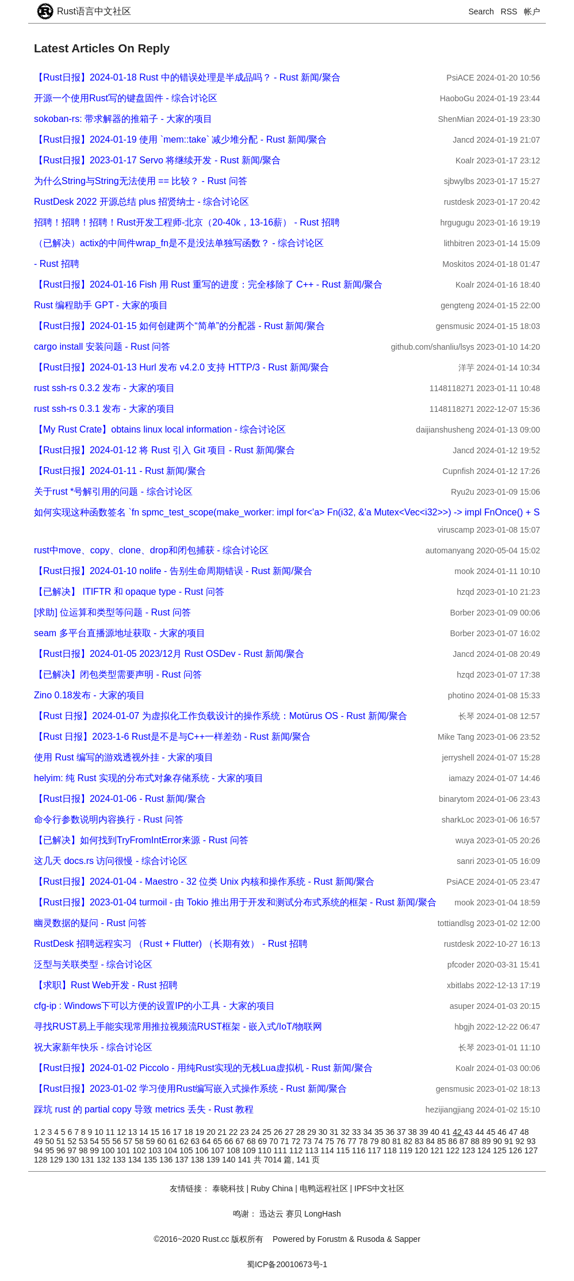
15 (156, 1132)
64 (207, 1141)
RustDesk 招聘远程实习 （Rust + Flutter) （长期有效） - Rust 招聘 (171, 944)
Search (481, 11)
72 (297, 1141)
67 (240, 1141)
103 (156, 1150)
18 (189, 1132)
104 (171, 1150)
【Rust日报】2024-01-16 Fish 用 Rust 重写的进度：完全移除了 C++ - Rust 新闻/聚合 (208, 284)
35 (379, 1132)
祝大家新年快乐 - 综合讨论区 (93, 1047)
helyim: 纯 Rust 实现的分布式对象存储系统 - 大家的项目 (148, 778)
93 (531, 1141)
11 (111, 1132)
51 (61, 1141)
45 (492, 1132)
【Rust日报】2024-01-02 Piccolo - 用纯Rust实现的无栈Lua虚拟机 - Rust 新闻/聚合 (203, 1068)
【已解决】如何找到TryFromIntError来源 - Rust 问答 (141, 840)
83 (420, 1141)
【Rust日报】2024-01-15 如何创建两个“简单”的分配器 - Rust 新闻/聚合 (179, 326)
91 (509, 1141)
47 (514, 1132)
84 (431, 1141)
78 (364, 1141)
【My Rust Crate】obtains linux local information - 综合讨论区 (160, 429)
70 (274, 1141)
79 (375, 1141)
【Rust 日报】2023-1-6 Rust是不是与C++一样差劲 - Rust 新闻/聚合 (172, 736)
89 (487, 1141)
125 (500, 1150)
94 (39, 1150)
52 (72, 1141)
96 (61, 1150)
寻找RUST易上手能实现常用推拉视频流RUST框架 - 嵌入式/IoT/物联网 (178, 1026)
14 (144, 1132)
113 (312, 1150)
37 (402, 1132)
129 (57, 1159)
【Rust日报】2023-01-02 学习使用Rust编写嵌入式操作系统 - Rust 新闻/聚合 (190, 1088)
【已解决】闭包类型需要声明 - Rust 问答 (118, 674)
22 (234, 1132)
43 (469, 1132)
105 (187, 1150)
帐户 (532, 11)
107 (219, 1150)
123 (469, 1150)
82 (408, 1141)
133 (120, 1159)
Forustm (332, 1239)
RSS (509, 11)
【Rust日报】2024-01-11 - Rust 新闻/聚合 (120, 471)
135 (151, 1159)
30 (324, 1132)
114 (328, 1150)
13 (133, 1132)
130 (73, 1159)
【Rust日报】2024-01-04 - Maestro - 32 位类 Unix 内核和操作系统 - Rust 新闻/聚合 (204, 881)
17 (178, 1132)
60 (162, 1141)
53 (84, 1141)
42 (458, 1132)
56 (117, 1141)
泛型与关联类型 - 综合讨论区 (93, 964)
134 (136, 1159)
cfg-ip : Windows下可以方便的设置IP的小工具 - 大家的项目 (154, 1006)
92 (520, 1141)
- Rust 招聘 (56, 264)
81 (397, 1141)
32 (346, 1132)
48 (524, 1132)
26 (279, 1132)
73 (308, 1141)
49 (39, 1141)
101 (124, 1150)
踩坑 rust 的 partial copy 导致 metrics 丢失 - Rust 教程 (144, 1109)
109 (250, 1150)
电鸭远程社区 (324, 1188)
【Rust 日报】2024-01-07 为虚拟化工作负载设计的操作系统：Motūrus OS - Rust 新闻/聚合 (220, 716)
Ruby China (272, 1188)
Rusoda (370, 1239)
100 (109, 1150)
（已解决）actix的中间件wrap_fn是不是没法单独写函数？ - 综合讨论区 (179, 243)
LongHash (322, 1213)
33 (357, 1132)
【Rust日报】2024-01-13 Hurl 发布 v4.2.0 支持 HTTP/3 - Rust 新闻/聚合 (181, 367)
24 (256, 1132)
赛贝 (294, 1213)
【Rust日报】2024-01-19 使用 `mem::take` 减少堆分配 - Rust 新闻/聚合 (180, 139)
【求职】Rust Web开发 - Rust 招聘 (106, 985)
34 (368, 1132)
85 (442, 1141)
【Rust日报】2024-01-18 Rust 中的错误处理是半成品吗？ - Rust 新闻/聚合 (187, 77)
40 (435, 1132)
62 (184, 1141)
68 (252, 1141)
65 (218, 1141)
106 (203, 1150)
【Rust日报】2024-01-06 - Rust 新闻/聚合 (120, 799)
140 (230, 1159)
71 (285, 1141)
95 (50, 1150)
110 (265, 1150)
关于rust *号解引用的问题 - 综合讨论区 (113, 491)
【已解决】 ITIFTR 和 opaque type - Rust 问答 (129, 591)
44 (480, 1132)
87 (465, 1141)
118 (391, 1150)
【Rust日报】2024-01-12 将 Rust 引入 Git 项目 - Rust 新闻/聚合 (164, 450)
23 (245, 1132)
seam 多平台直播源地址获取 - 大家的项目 (119, 633)
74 (319, 1141)
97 (72, 1150)
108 (234, 1150)
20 (211, 1132)
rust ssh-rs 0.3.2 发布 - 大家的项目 (104, 388)
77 (352, 1141)
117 (375, 1150)
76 (341, 1141)
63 (196, 1141)
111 (281, 1150)
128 (41, 1159)
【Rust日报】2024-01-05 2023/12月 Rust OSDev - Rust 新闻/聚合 (169, 654)
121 (438, 1150)
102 (140, 1150)
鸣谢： (245, 1213)
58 (140, 1141)
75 (330, 1141)
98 (84, 1150)
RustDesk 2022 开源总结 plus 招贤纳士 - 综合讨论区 (141, 202)
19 (200, 1132)
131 (89, 1159)
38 (413, 1132)
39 (424, 1132)
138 (198, 1159)
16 (167, 1132)
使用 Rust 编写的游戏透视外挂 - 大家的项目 (123, 757)
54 (95, 1141)
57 (129, 1141)
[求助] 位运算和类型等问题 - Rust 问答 (112, 612)
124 (485, 1150)
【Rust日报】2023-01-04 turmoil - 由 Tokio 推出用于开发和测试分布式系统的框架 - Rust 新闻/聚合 (235, 902)
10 (99, 1132)
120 (422, 1150)
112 (297, 1150)
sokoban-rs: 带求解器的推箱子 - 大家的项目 (123, 119)
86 (453, 1141)
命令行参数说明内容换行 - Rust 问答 (108, 819)
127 (531, 1150)
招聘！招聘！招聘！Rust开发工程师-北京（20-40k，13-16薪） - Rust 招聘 (187, 222)
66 (229, 1141)
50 (50, 1141)
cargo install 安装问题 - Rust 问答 (102, 346)
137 (182, 1159)
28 (301, 1132)
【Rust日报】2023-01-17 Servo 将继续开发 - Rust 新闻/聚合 (157, 160)
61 (174, 1141)
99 (95, 1150)
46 (503, 1132)
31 (335, 1132)
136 (167, 1159)
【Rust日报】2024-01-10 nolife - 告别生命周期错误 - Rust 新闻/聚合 (173, 571)
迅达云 (271, 1213)
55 (106, 1141)
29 (312, 1132)
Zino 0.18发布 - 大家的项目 (89, 695)
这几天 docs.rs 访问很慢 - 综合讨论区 (110, 861)
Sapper (407, 1239)
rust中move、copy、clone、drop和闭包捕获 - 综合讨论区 (151, 550)
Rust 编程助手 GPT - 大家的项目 (101, 305)
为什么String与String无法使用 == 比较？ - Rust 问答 (140, 181)
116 (360, 1150)
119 (407, 1150)
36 (390, 1132)
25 (267, 1132)
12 (122, 1132)
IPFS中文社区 (379, 1188)
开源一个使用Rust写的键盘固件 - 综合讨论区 (125, 98)
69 (263, 1141)
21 (222, 1132)
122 (453, 1150)
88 (475, 1141)
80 (386, 1141)
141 (245, 1159)
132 (104, 1159)
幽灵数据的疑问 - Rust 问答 (90, 923)
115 (344, 1150)
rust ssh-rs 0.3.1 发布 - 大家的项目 (104, 409)
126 (516, 1150)
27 (290, 1132)
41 (447, 1132)
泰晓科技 (228, 1188)
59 (151, 1141)
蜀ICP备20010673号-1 (287, 1264)
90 (498, 1141)
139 (214, 1159)
